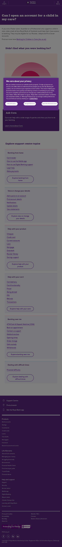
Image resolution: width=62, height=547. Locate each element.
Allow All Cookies (11, 103)
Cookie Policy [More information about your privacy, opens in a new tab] (33, 98)
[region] (31, 94)
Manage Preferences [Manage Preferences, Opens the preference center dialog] (30, 103)
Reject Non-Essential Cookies (49, 103)
